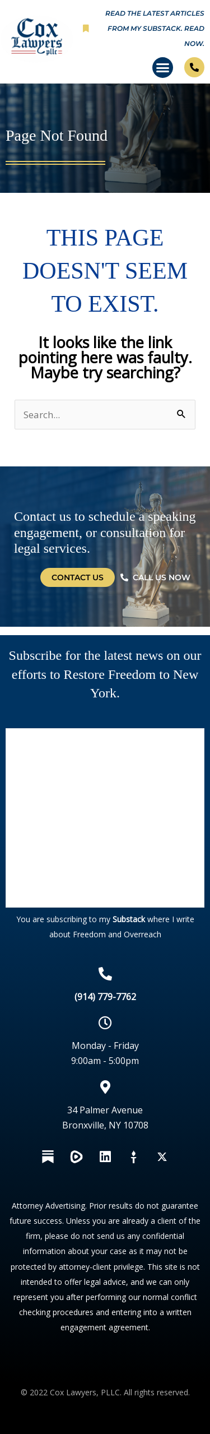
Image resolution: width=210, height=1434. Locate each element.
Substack (129, 919)
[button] (163, 67)
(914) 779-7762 (105, 997)
